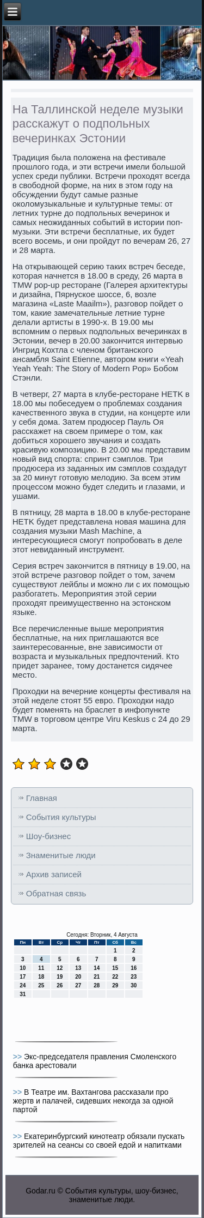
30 (134, 985)
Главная (41, 798)
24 (23, 985)
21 (97, 977)
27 (78, 985)
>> (18, 1056)
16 (134, 968)
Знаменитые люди (61, 855)
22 (115, 977)
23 (134, 977)
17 (23, 977)
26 (60, 985)
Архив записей (54, 874)
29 (115, 985)
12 (60, 968)
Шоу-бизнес (48, 836)
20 (78, 977)
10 (23, 968)
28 (97, 985)
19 (60, 977)
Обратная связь (56, 893)
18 (41, 977)
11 (41, 968)
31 (23, 994)
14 (97, 968)
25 (41, 985)
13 (78, 968)
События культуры (61, 817)
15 (115, 968)
